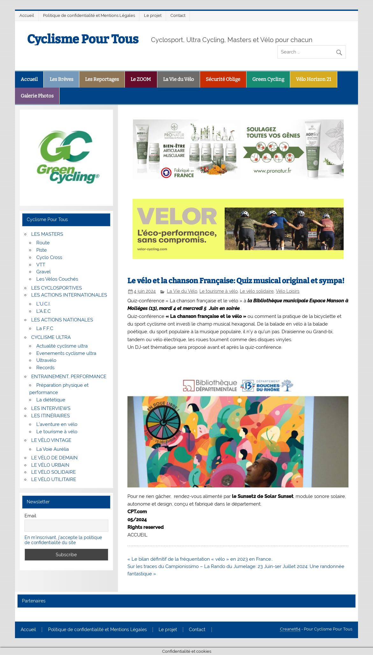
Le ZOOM (141, 79)
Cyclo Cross (49, 257)
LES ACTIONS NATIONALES (62, 320)
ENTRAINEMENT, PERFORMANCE (68, 376)
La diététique (50, 400)
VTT (40, 265)
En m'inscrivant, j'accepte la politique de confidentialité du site (63, 540)
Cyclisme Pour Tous (83, 39)
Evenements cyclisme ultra (66, 353)
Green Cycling (268, 79)
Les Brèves (61, 79)
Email (30, 515)
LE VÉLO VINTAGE (51, 440)
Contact (177, 15)
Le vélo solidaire (257, 291)
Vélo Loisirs (287, 291)
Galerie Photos (37, 96)
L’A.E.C (43, 311)
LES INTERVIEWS (50, 408)
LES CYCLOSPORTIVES (56, 288)
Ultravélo (46, 360)
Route (43, 243)
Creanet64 (290, 629)
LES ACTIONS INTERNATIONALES (69, 295)
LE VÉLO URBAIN (50, 465)
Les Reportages (102, 79)
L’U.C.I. (43, 304)
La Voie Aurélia (52, 449)
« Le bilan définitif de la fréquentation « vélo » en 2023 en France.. (200, 559)
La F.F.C (44, 328)
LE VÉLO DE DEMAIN (54, 458)
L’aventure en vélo (56, 424)
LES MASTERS (47, 234)
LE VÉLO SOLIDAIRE (53, 472)
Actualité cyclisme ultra (62, 346)
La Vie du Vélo (178, 79)
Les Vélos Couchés (57, 279)
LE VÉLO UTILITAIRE (53, 479)
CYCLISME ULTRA (51, 337)
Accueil (26, 15)
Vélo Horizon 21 (313, 79)
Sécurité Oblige (223, 79)
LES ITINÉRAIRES (50, 416)
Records (45, 368)
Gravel (43, 272)
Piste (41, 250)
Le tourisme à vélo (218, 291)
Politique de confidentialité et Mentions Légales (89, 15)
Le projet (152, 15)
